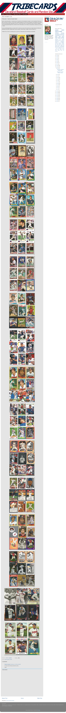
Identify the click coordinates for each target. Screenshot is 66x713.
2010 (57, 96)
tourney (62, 33)
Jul (57, 80)
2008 (57, 99)
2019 (57, 61)
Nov (58, 74)
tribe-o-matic (57, 46)
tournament (57, 34)
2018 (57, 62)
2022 (57, 56)
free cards (62, 38)
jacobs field (60, 50)
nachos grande (7, 659)
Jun (58, 81)
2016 (57, 65)
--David (7, 657)
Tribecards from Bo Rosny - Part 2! (60, 72)
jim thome (62, 39)
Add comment (4, 669)
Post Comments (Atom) (10, 700)
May (58, 83)
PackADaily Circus (61, 48)
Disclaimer (25, 14)
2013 (57, 92)
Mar (58, 86)
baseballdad (62, 46)
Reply (6, 667)
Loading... (46, 42)
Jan (58, 89)
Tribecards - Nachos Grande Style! (60, 70)
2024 (57, 55)
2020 (57, 59)
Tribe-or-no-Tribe (17, 14)
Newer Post (4, 698)
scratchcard (57, 35)
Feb (58, 87)
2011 (57, 95)
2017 (57, 64)
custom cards (57, 38)
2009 (57, 98)
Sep (58, 77)
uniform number (61, 37)
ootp (56, 48)
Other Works (8, 14)
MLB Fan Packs (58, 47)
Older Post (39, 698)
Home (3, 14)
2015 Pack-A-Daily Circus (59, 31)
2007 (57, 101)
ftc (60, 35)
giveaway (56, 39)
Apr (58, 84)
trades (11, 659)
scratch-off (62, 34)
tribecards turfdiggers (59, 41)
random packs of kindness (59, 40)
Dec (58, 68)
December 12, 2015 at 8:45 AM (15, 664)
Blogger (39, 710)
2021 (57, 58)
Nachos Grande (7, 664)
